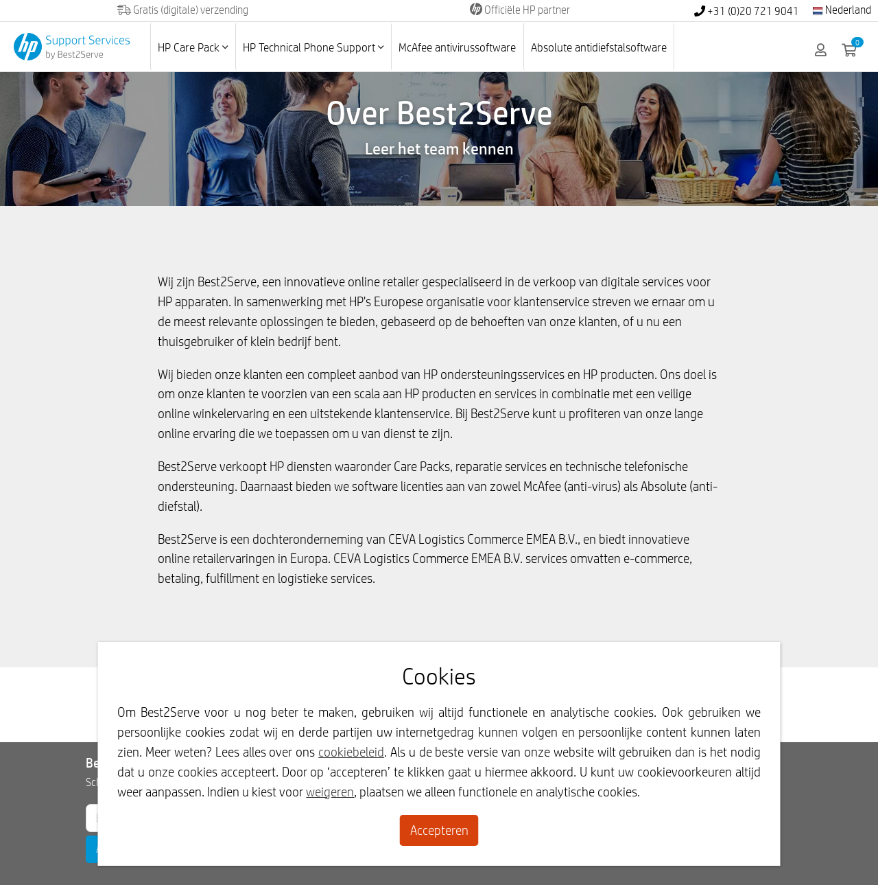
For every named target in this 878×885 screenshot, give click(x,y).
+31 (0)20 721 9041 (746, 11)
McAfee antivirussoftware (457, 47)
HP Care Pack (193, 47)
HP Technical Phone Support (313, 47)
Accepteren (439, 830)
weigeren (330, 791)
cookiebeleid (351, 752)
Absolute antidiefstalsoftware (599, 47)
